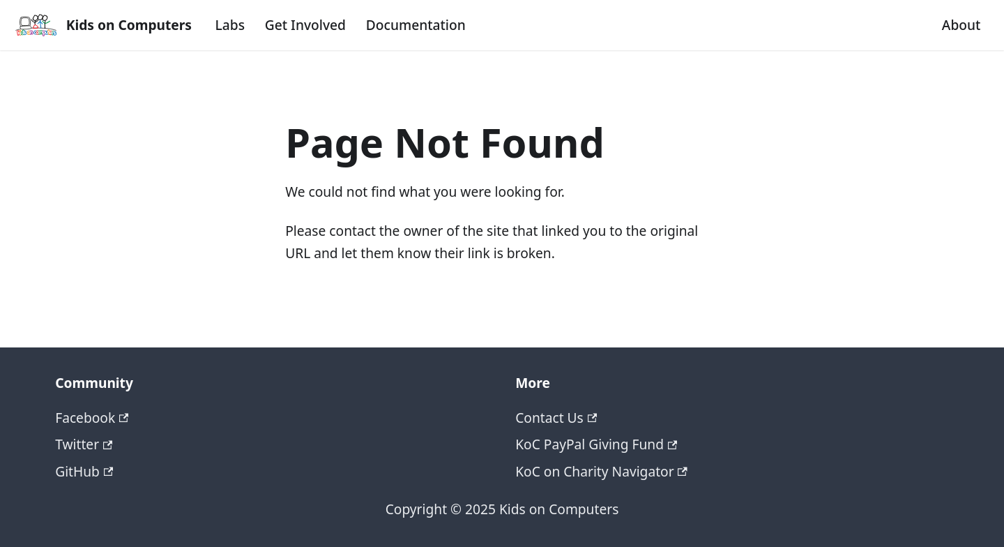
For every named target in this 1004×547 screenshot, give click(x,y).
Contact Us (556, 417)
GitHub (84, 471)
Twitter (83, 444)
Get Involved (305, 24)
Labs (230, 24)
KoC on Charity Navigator (601, 471)
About (961, 24)
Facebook (91, 417)
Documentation (416, 24)
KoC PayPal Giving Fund (596, 444)
